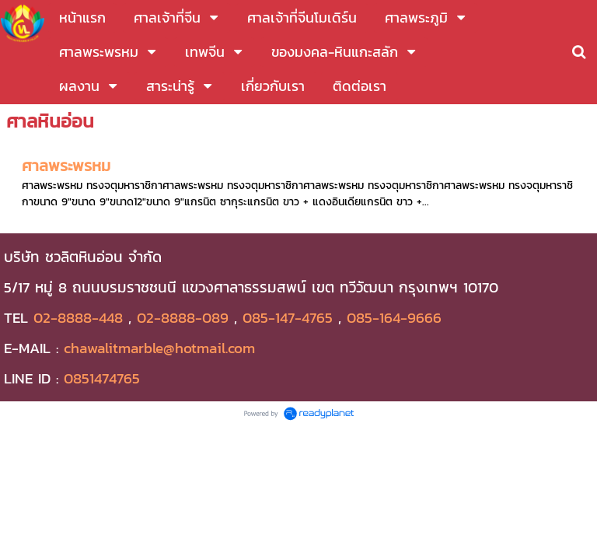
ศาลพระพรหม (66, 165)
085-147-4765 (288, 317)
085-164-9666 (394, 317)
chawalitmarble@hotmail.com (159, 348)
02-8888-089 (183, 317)
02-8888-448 (78, 317)
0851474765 (102, 378)
